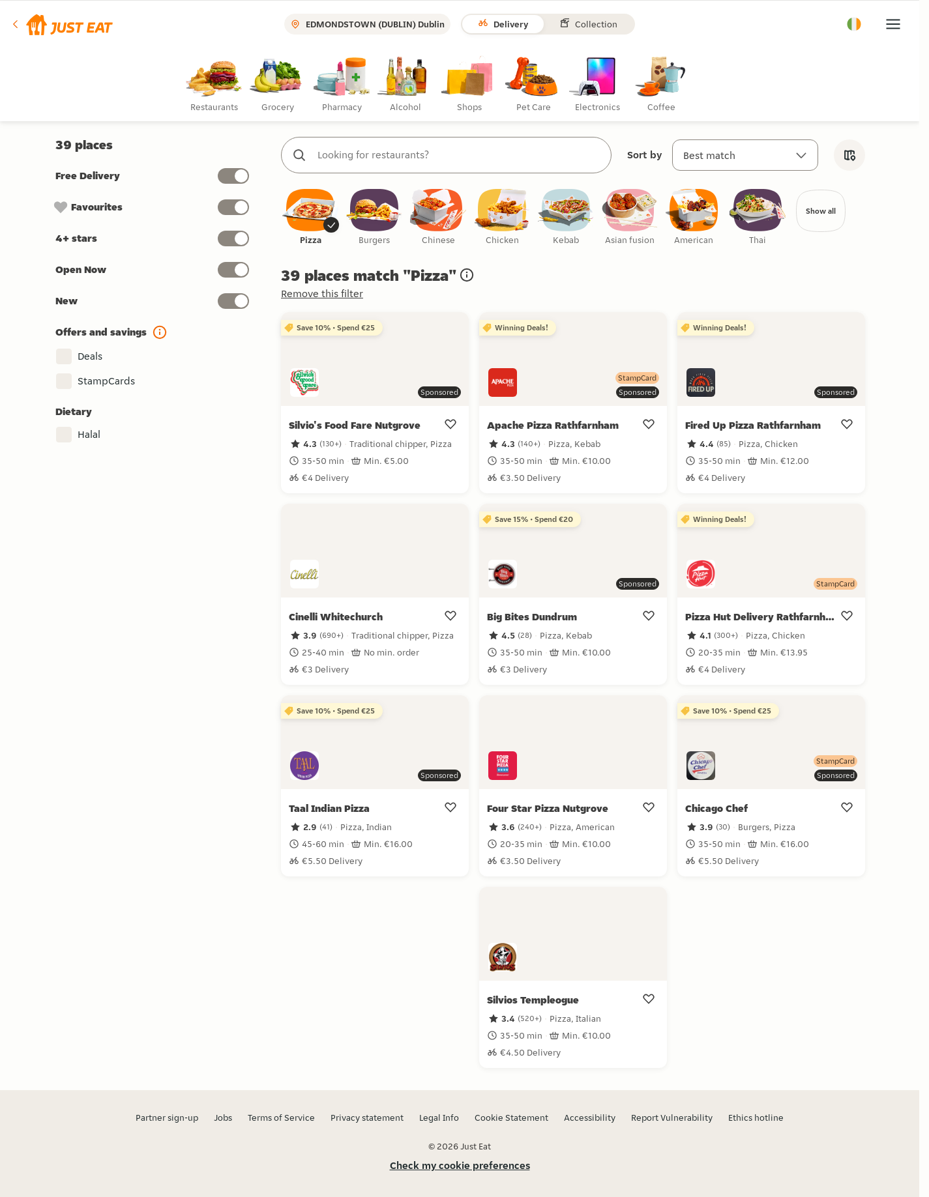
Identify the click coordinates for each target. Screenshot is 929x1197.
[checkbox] (310, 218)
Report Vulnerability (672, 1117)
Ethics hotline (756, 1117)
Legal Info (439, 1117)
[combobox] (459, 155)
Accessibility (589, 1117)
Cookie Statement (511, 1117)
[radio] (216, 84)
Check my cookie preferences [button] (460, 1165)
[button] (61, 24)
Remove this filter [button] (322, 294)
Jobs (223, 1117)
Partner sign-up (167, 1117)
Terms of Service (281, 1117)
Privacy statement (367, 1117)
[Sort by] (745, 155)
